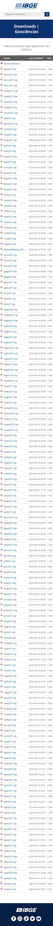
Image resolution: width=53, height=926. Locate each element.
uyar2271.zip (10, 867)
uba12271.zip (10, 856)
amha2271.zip (11, 90)
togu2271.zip (10, 845)
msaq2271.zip (11, 380)
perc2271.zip (10, 550)
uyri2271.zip (10, 883)
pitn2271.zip (10, 572)
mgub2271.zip (11, 369)
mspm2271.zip (11, 424)
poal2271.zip (10, 577)
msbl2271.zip (10, 386)
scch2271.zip (10, 719)
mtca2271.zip (10, 435)
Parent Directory (12, 63)
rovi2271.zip (10, 659)
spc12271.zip (10, 785)
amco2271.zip (11, 80)
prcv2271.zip (10, 599)
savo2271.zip (10, 703)
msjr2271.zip (10, 402)
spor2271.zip (10, 818)
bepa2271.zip (10, 178)
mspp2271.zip (11, 429)
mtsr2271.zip (10, 473)
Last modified (36, 58)
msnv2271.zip (10, 419)
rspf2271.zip (10, 681)
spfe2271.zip (10, 796)
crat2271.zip (10, 233)
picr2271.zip (10, 555)
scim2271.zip (10, 736)
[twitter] (32, 920)
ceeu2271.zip (10, 200)
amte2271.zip (10, 101)
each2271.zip (10, 254)
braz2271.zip (10, 189)
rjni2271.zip (9, 632)
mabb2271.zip (11, 315)
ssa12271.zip (10, 834)
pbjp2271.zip (10, 528)
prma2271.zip (10, 610)
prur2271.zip (10, 615)
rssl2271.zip (9, 686)
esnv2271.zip (10, 265)
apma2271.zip (11, 123)
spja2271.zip (10, 807)
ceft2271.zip (10, 211)
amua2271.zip (11, 112)
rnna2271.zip (10, 643)
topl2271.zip (10, 850)
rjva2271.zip (10, 637)
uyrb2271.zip (10, 878)
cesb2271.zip (10, 216)
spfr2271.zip (10, 801)
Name (7, 58)
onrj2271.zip (10, 495)
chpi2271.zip (10, 222)
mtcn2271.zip (10, 440)
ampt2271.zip (10, 96)
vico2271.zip (10, 889)
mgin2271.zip (10, 326)
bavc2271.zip (10, 167)
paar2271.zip (10, 501)
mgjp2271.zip (10, 336)
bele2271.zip (10, 172)
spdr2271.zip (10, 790)
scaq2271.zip (10, 708)
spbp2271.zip (10, 779)
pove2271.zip (10, 588)
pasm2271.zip (11, 517)
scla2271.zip (10, 741)
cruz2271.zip (10, 238)
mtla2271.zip (10, 457)
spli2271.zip (9, 812)
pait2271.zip (10, 511)
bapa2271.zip (10, 156)
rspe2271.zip (10, 675)
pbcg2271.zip (10, 522)
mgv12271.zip (10, 375)
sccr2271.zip (10, 725)
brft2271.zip (10, 194)
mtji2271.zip (10, 451)
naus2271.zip (10, 479)
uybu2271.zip (10, 872)
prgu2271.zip (10, 604)
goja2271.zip (10, 276)
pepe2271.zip (10, 544)
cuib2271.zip (10, 244)
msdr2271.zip (10, 391)
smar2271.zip (10, 763)
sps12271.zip (10, 823)
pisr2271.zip (10, 566)
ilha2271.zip (10, 298)
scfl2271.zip (9, 730)
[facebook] (13, 920)
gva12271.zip (10, 287)
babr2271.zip (10, 140)
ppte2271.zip (10, 593)
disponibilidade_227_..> (15, 249)
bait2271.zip (10, 151)
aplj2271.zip (10, 118)
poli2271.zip (10, 583)
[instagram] (19, 920)
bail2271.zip (10, 145)
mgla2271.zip (10, 342)
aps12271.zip (10, 129)
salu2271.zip (10, 697)
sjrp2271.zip (10, 752)
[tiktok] (26, 920)
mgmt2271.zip (11, 353)
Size (49, 58)
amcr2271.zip (10, 85)
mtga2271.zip (10, 446)
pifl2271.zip (9, 561)
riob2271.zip (10, 621)
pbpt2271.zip (10, 533)
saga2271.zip (10, 692)
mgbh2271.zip (11, 320)
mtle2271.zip (10, 462)
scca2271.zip (10, 714)
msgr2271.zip (10, 397)
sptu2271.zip (10, 829)
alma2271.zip (10, 74)
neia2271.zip (10, 484)
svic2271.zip (10, 840)
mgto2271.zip (10, 364)
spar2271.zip (10, 768)
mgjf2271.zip (10, 331)
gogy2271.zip (10, 271)
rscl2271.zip (10, 670)
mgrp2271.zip (10, 358)
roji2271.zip (9, 648)
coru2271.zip (10, 227)
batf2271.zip (10, 162)
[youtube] (38, 920)
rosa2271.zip (10, 654)
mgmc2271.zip (11, 347)
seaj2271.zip (10, 747)
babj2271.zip (10, 134)
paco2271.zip (10, 506)
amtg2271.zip (10, 107)
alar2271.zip (10, 69)
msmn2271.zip (11, 413)
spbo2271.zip (10, 774)
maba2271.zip (11, 309)
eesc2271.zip (10, 260)
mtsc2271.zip (10, 468)
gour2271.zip (10, 282)
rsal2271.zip (10, 665)
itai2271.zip (9, 304)
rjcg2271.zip (10, 626)
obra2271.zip (10, 490)
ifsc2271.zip (9, 293)
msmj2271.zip (11, 408)
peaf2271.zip (10, 539)
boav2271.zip (10, 183)
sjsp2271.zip (10, 758)
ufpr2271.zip (10, 861)
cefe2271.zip (10, 205)
